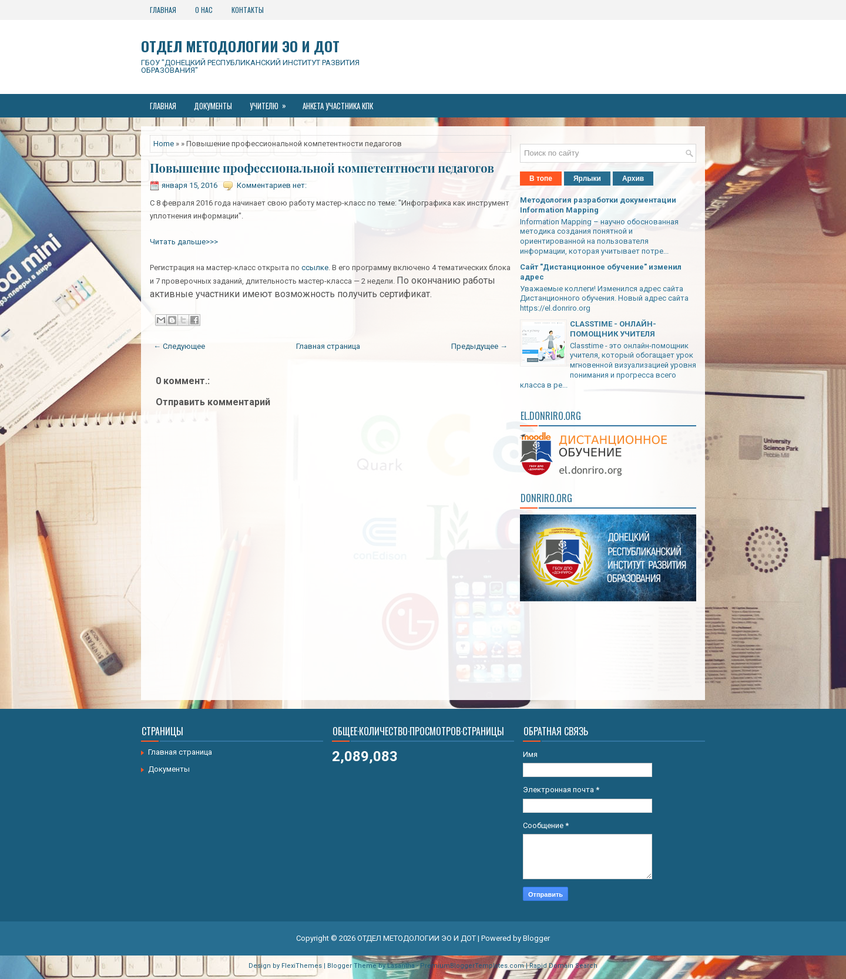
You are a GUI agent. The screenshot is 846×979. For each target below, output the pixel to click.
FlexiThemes (301, 966)
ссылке (314, 267)
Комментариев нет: (272, 185)
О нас (204, 10)
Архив (633, 178)
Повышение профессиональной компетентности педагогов (322, 168)
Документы (213, 106)
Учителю (272, 103)
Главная (163, 10)
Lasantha (401, 966)
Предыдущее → (479, 346)
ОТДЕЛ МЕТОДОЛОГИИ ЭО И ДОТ (240, 45)
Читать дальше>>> (184, 241)
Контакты (247, 10)
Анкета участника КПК (338, 106)
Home (163, 143)
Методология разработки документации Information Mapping (598, 205)
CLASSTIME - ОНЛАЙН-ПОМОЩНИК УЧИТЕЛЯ (613, 328)
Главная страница (328, 346)
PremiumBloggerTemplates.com (472, 966)
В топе (540, 178)
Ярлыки (587, 178)
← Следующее (179, 346)
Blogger (536, 938)
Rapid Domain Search (563, 966)
